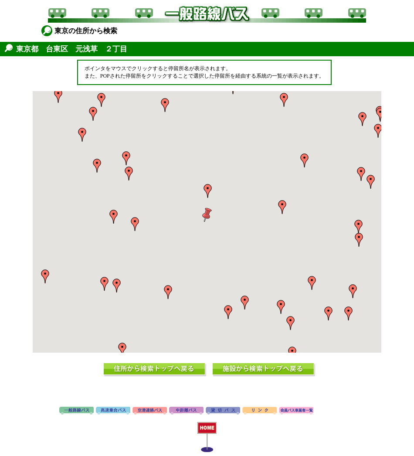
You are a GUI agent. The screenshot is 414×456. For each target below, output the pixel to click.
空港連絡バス (149, 411)
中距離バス (186, 411)
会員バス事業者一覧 (296, 411)
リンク (259, 411)
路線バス (76, 411)
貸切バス (223, 411)
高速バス (113, 411)
